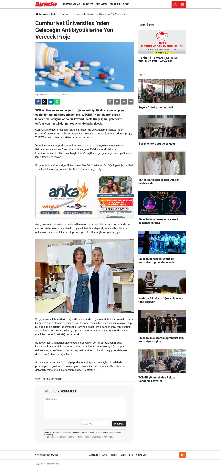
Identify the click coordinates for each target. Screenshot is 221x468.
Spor (126, 4)
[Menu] (182, 4)
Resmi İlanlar (71, 4)
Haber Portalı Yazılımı (49, 464)
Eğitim (54, 14)
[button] (117, 102)
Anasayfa (41, 14)
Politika (115, 4)
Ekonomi (101, 4)
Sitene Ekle (141, 455)
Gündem (88, 4)
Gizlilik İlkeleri (127, 455)
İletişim (114, 455)
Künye (104, 455)
